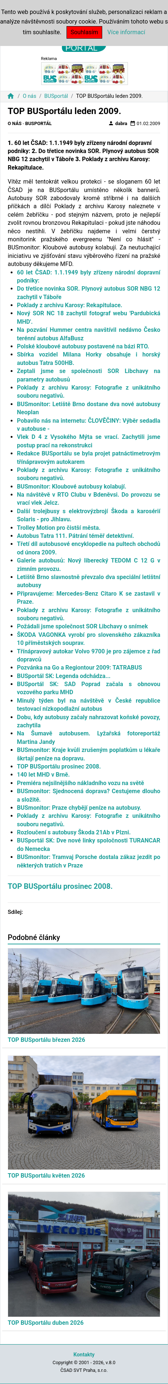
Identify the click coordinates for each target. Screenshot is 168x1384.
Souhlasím (84, 32)
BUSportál (56, 96)
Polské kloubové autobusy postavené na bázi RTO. (83, 346)
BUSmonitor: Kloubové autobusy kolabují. (71, 486)
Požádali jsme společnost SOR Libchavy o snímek (82, 626)
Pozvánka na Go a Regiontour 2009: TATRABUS (79, 667)
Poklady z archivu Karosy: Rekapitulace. (69, 305)
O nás (29, 96)
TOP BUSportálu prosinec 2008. (59, 766)
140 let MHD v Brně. (43, 774)
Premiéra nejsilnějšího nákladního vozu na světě (80, 783)
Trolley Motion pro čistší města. (58, 527)
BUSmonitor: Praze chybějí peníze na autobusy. (79, 807)
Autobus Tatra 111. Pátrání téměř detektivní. (75, 535)
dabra (117, 123)
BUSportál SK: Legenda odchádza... (64, 676)
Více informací (126, 32)
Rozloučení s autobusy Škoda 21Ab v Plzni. (74, 832)
